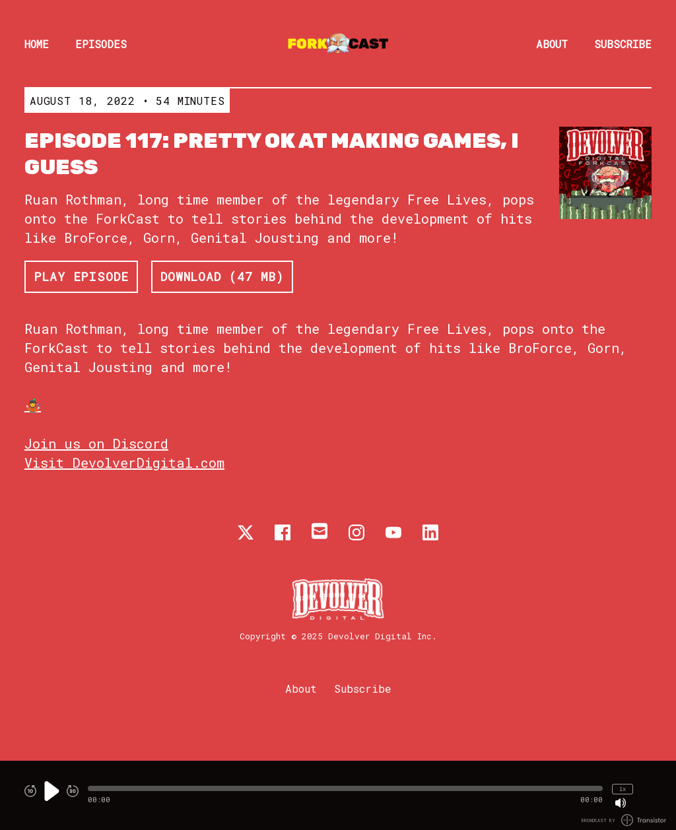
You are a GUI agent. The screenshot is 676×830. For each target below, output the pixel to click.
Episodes (101, 44)
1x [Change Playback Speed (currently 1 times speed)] (622, 788)
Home (36, 44)
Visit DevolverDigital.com (124, 462)
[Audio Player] (338, 795)
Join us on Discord (96, 443)
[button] (345, 788)
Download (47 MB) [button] (222, 276)
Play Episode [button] (81, 276)
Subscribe (623, 44)
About (552, 44)
